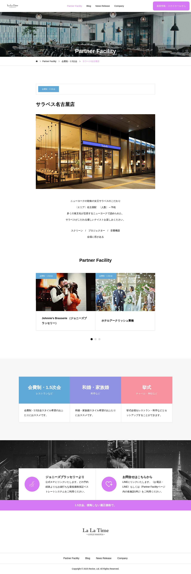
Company (119, 6)
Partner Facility (74, 6)
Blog (89, 6)
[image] (66, 292)
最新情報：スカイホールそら (171, 6)
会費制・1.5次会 (48, 89)
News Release (103, 6)
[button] (95, 339)
